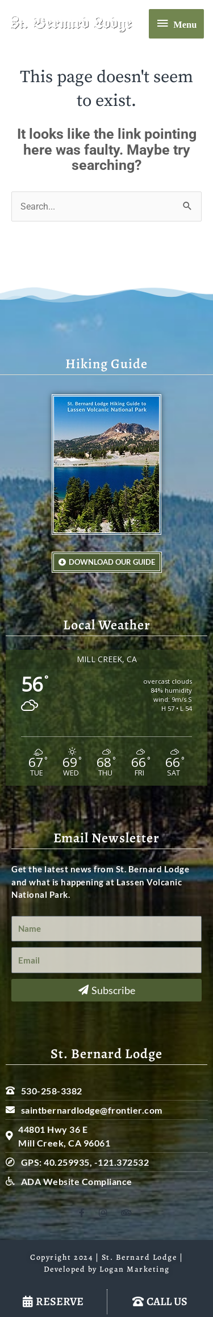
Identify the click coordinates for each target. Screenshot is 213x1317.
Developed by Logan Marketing (107, 1269)
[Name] (106, 929)
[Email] (106, 960)
